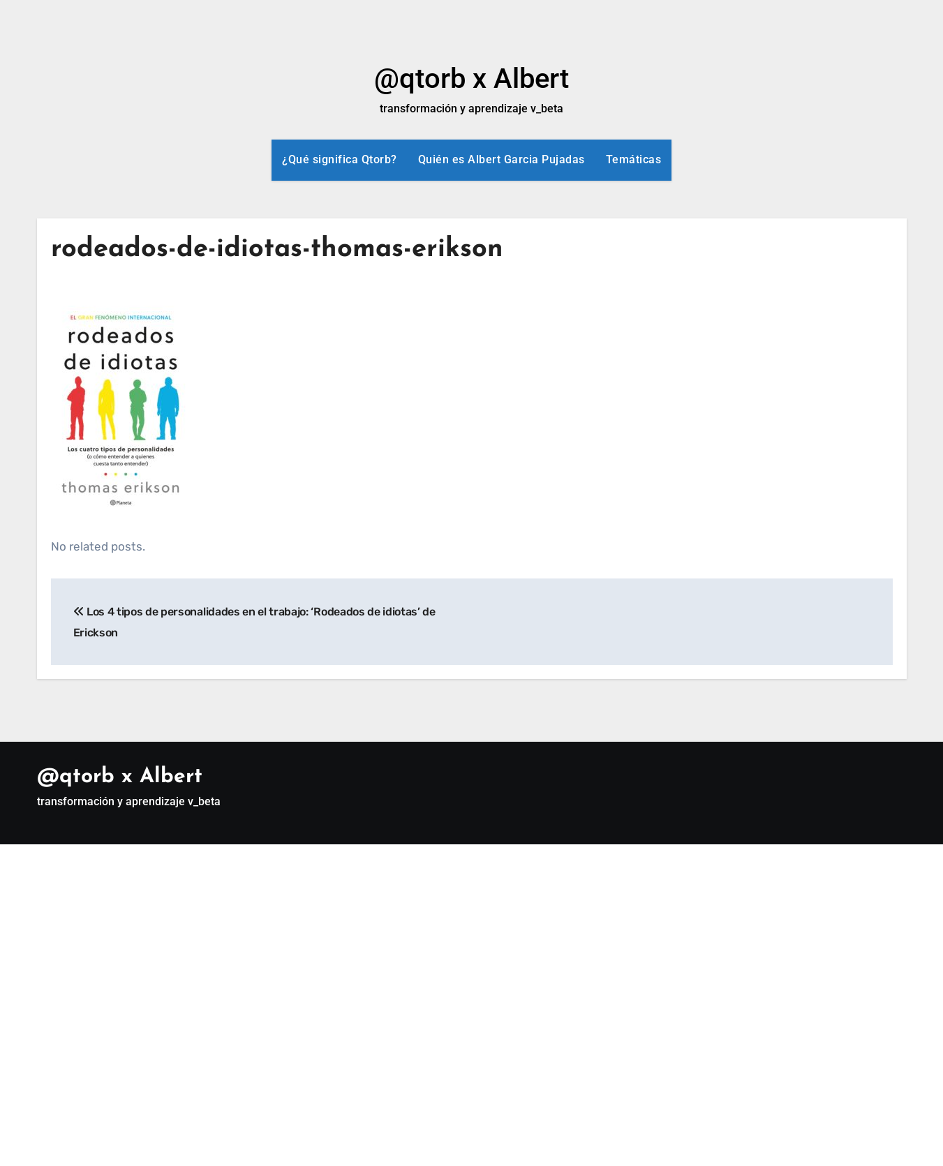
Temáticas (634, 159)
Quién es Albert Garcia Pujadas (501, 159)
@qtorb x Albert (471, 78)
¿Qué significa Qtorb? (339, 159)
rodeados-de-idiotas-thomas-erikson (277, 249)
